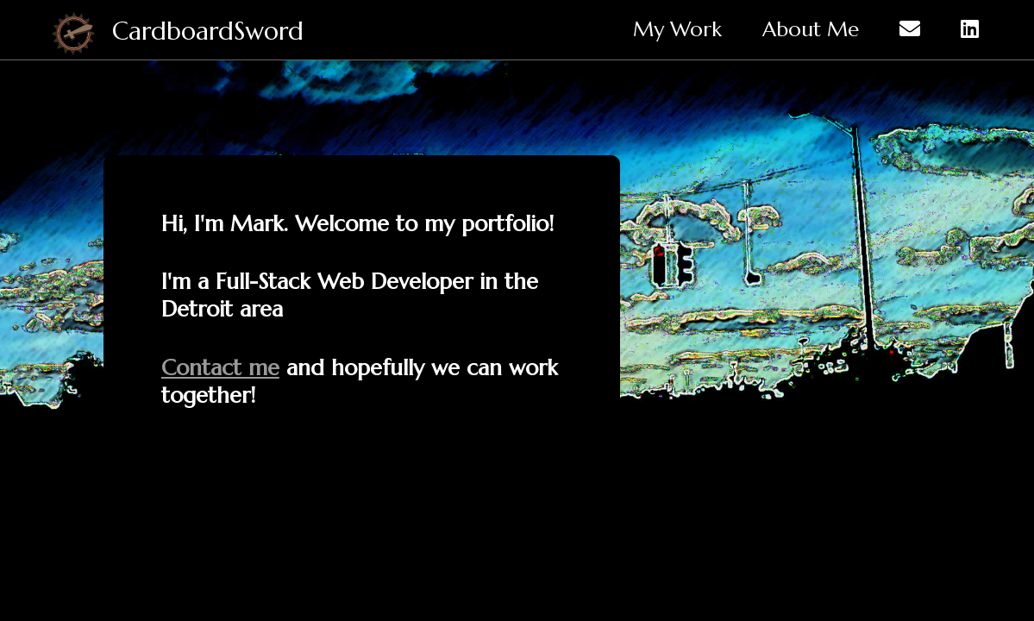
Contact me (220, 367)
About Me (810, 29)
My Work (677, 29)
